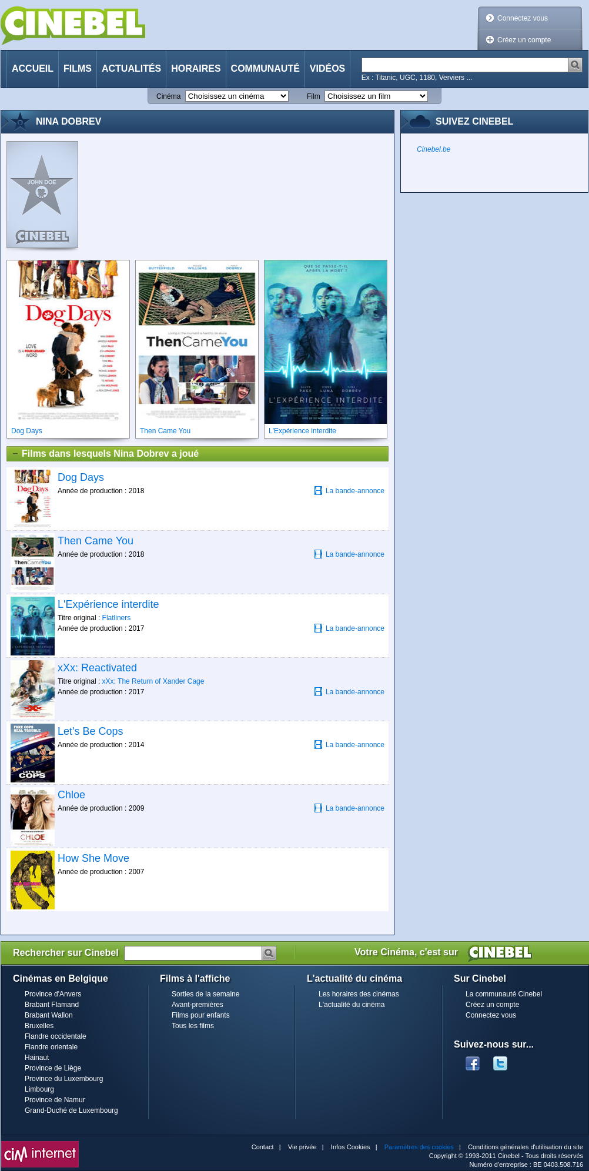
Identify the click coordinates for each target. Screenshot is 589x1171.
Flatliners (116, 618)
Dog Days (81, 477)
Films (77, 68)
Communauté (265, 68)
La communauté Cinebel (504, 994)
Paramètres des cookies (419, 1146)
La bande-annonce (349, 490)
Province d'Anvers (53, 994)
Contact (263, 1146)
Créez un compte (524, 40)
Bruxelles (39, 1026)
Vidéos (327, 68)
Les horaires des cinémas (359, 994)
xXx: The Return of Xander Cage (153, 681)
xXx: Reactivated (97, 668)
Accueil (32, 68)
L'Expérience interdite (108, 604)
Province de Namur (55, 1100)
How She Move (93, 858)
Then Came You (95, 541)
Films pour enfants (201, 1015)
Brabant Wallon (49, 1015)
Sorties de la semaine (205, 994)
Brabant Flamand (52, 1005)
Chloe (71, 795)
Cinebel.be (433, 149)
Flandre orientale (51, 1047)
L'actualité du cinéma (351, 1005)
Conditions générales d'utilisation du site (525, 1146)
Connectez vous (522, 18)
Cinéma (168, 96)
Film (313, 96)
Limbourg (39, 1089)
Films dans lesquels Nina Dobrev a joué (105, 454)
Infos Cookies (350, 1146)
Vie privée (302, 1146)
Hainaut (37, 1057)
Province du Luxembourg (64, 1079)
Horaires (195, 68)
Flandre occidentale (55, 1036)
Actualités (131, 68)
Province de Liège (53, 1068)
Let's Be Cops (90, 731)
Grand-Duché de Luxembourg (71, 1110)
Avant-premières (197, 1005)
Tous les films (193, 1026)
